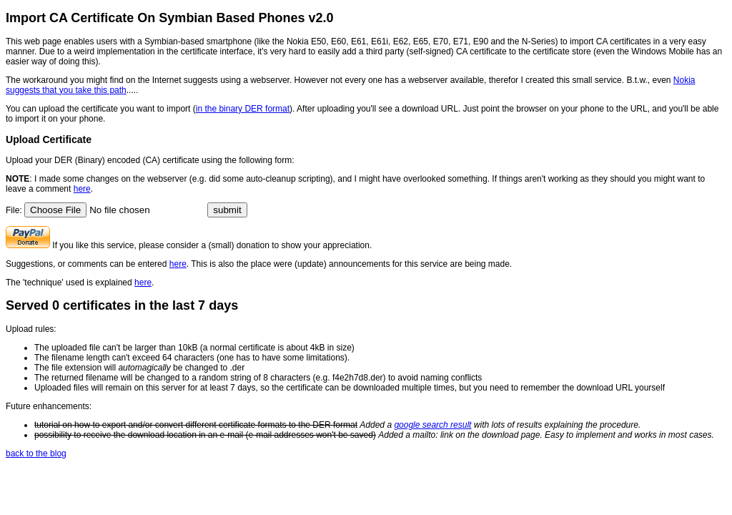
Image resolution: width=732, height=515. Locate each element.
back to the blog (36, 453)
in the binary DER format (243, 109)
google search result (432, 425)
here (82, 189)
